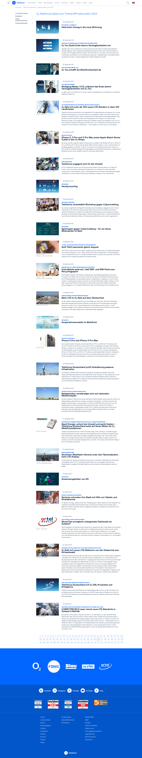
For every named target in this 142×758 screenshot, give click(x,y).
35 (61, 639)
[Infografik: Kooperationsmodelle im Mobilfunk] (79, 322)
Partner (72, 3)
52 (118, 639)
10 (64, 636)
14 (76, 636)
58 (54, 642)
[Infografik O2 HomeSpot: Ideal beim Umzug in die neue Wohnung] (79, 27)
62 (68, 642)
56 (48, 642)
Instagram (61, 691)
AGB (86, 720)
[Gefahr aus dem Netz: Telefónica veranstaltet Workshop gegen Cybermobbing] (79, 207)
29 (40, 639)
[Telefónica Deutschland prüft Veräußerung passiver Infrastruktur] (79, 372)
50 (112, 639)
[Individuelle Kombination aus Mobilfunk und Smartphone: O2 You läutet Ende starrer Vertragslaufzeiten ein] (79, 48)
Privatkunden (66, 717)
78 (121, 642)
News (90, 3)
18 (88, 636)
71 (98, 642)
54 (41, 642)
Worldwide (65, 723)
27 (118, 636)
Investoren (64, 3)
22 (101, 636)
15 (79, 636)
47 (102, 639)
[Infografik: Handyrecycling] (79, 186)
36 (64, 639)
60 (61, 642)
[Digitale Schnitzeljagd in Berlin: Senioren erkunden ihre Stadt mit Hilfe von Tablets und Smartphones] (79, 500)
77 (118, 642)
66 (82, 642)
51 (115, 639)
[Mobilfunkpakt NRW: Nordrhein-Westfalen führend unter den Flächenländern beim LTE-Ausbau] (79, 458)
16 (82, 636)
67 (85, 642)
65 (78, 642)
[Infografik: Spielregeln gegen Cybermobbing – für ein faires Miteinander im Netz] (79, 229)
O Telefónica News (41, 7)
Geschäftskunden (68, 720)
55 (44, 642)
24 (108, 636)
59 (58, 642)
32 (50, 639)
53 (122, 639)
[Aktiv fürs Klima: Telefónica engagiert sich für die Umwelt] (79, 166)
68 (88, 642)
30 (44, 639)
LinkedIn (47, 691)
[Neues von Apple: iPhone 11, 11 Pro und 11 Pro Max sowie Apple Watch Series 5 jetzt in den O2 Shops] (79, 141)
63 (71, 642)
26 (115, 636)
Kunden (57, 3)
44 (91, 639)
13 (72, 636)
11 (66, 636)
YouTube (89, 691)
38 (71, 639)
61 (64, 642)
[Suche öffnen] (128, 2)
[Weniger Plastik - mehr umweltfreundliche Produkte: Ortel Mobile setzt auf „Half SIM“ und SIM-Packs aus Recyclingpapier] (79, 274)
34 (57, 639)
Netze (40, 3)
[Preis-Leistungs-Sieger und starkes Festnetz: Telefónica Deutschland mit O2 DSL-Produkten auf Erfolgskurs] (79, 588)
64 (75, 642)
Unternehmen (32, 3)
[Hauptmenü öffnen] (8, 2)
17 (85, 636)
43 (88, 639)
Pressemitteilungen (21, 23)
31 (47, 639)
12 (69, 636)
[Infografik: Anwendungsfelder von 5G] (79, 479)
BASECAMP (89, 717)
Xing (101, 691)
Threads (76, 691)
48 (105, 639)
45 (95, 639)
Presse (85, 3)
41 (81, 639)
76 (115, 642)
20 (94, 636)
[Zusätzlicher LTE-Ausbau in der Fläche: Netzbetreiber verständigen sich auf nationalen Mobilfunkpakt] (79, 399)
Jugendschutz (90, 734)
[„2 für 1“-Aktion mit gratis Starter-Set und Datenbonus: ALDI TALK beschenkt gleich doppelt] (79, 249)
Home (42, 717)
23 (104, 636)
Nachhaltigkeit (48, 3)
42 (84, 639)
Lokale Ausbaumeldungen (21, 19)
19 (91, 636)
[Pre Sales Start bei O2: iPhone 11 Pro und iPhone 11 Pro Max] (79, 345)
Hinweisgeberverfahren (93, 731)
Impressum (89, 740)
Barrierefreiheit (90, 737)
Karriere (78, 3)
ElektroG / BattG (91, 725)
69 (92, 642)
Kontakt (87, 723)
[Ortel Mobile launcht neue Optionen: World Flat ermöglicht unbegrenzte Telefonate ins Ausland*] (79, 527)
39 (74, 639)
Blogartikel (18, 16)
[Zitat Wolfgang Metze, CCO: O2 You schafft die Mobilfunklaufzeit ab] (79, 69)
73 (105, 642)
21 (97, 636)
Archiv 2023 (50, 7)
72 (102, 642)
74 (108, 642)
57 (51, 642)
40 (78, 639)
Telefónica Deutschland (29, 7)
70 (95, 642)
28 (121, 636)
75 (112, 642)
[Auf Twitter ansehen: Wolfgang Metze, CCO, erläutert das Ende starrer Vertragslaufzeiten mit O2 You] (79, 87)
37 (67, 639)
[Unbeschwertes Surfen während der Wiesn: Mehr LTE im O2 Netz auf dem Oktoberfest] (79, 301)
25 (111, 636)
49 (108, 639)
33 (54, 639)
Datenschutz (89, 728)
